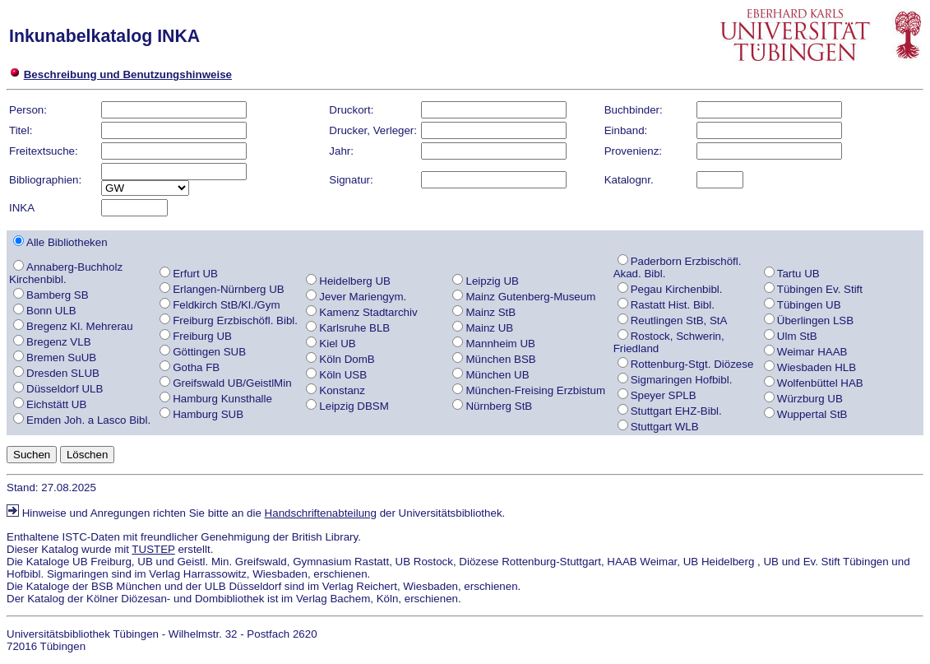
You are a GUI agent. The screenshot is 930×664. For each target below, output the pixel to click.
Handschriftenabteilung (321, 513)
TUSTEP (153, 549)
